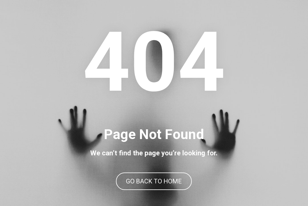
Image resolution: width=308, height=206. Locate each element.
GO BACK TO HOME (154, 181)
